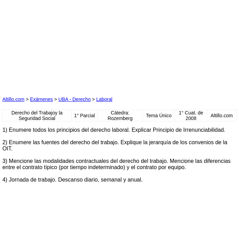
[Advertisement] (56, 45)
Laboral (104, 99)
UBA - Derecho (74, 99)
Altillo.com (13, 99)
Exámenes (41, 99)
